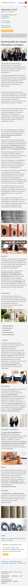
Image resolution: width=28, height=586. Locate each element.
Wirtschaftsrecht (5, 386)
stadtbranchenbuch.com (6, 579)
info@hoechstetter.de (6, 25)
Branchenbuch (4, 561)
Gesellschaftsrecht (15, 410)
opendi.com (3, 583)
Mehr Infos (5, 554)
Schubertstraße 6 (13, 17)
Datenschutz (15, 575)
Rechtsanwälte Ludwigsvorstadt (8, 563)
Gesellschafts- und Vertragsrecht (9, 429)
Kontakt (3, 535)
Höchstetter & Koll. (22, 563)
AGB (20, 575)
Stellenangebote (5, 577)
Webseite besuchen (7, 30)
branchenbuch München (9, 2)
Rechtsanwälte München (15, 561)
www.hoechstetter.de (6, 27)
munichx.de (15, 581)
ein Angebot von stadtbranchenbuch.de (9, 3)
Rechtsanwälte (4, 14)
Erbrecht (3, 467)
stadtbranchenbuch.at (6, 581)
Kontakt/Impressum (5, 575)
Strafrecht (5, 340)
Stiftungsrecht (4, 490)
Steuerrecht (4, 256)
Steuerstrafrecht (5, 293)
